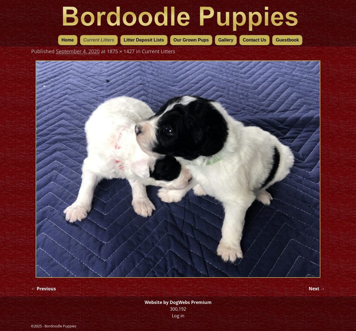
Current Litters (98, 40)
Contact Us (254, 40)
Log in (178, 316)
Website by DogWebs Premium (178, 302)
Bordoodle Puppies (60, 325)
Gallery (225, 40)
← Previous (43, 289)
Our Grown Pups (191, 40)
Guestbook (287, 40)
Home (67, 40)
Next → (317, 289)
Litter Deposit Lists (144, 40)
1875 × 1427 (121, 51)
